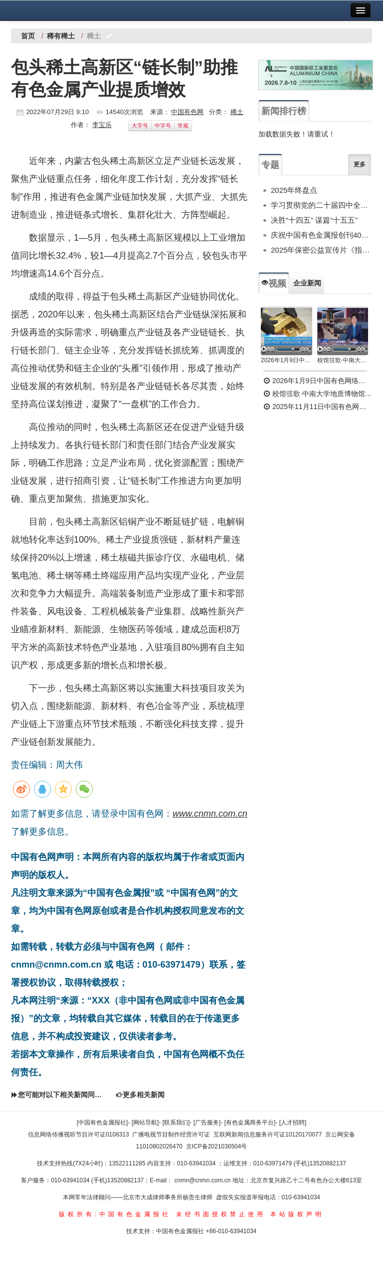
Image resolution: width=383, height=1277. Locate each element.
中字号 (163, 126)
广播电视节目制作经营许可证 (171, 1134)
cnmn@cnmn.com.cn (203, 1180)
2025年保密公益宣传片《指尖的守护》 (321, 250)
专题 (270, 165)
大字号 (140, 126)
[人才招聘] (293, 1122)
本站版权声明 (297, 1214)
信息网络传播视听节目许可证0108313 (78, 1134)
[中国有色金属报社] (102, 1122)
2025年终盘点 (294, 190)
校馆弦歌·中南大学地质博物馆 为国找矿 (317, 394)
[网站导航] (145, 1122)
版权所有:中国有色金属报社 (115, 1214)
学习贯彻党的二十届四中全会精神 (321, 205)
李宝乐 (102, 125)
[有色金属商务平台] (250, 1122)
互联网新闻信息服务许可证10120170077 (267, 1134)
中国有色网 (187, 112)
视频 (273, 283)
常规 (183, 126)
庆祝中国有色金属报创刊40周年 (321, 235)
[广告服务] (207, 1122)
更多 (360, 164)
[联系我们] (176, 1122)
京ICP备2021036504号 (216, 1146)
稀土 (236, 112)
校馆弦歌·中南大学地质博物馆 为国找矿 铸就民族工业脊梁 (343, 360)
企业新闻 (307, 283)
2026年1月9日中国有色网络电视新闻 (286, 360)
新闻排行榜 (283, 111)
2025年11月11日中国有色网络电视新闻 (317, 407)
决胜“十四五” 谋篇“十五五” (314, 220)
